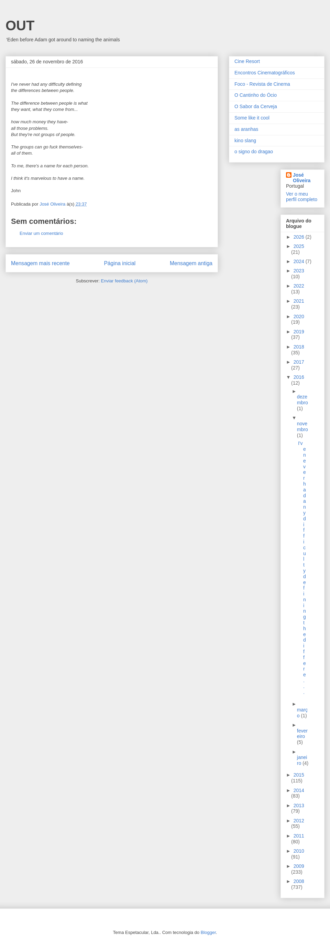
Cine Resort (247, 61)
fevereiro (302, 733)
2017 (299, 362)
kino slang (245, 140)
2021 (299, 301)
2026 (300, 237)
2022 (299, 286)
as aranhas (246, 129)
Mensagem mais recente (40, 263)
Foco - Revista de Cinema (262, 84)
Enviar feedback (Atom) (124, 280)
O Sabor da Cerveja (255, 106)
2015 (299, 775)
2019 (299, 331)
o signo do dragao (253, 151)
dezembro (302, 399)
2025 (299, 246)
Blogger (208, 932)
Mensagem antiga (191, 263)
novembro (302, 426)
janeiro (302, 760)
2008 (299, 881)
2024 (300, 261)
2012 (299, 820)
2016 (299, 377)
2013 (299, 805)
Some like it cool (252, 118)
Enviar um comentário (41, 233)
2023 (299, 270)
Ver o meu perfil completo (301, 196)
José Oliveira (301, 177)
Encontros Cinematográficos (264, 72)
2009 (299, 866)
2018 (299, 347)
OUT (20, 25)
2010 (299, 851)
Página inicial (119, 263)
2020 (299, 316)
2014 (299, 790)
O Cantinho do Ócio (255, 95)
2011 (299, 836)
